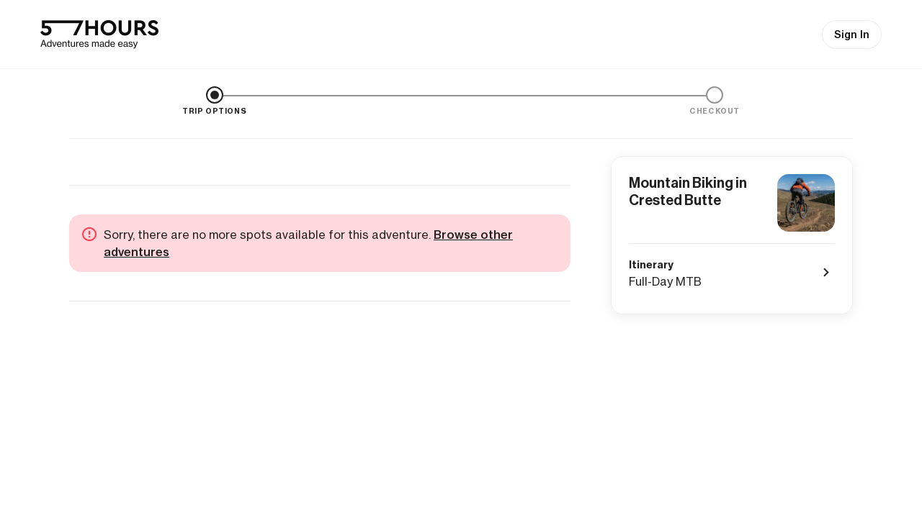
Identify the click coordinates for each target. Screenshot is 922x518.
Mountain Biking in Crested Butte (688, 191)
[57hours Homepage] (99, 34)
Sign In (851, 34)
